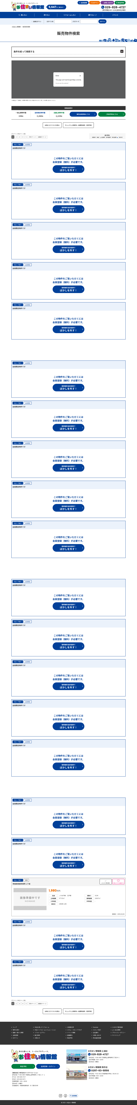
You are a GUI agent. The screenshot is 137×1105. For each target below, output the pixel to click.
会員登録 (84, 3)
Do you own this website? (62, 83)
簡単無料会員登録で (68, 168)
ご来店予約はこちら (112, 114)
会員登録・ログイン (48, 1066)
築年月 (121, 137)
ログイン (95, 3)
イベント (115, 15)
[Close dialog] (80, 76)
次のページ (32, 137)
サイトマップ (116, 1035)
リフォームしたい (70, 15)
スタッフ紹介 (97, 1030)
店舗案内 (69, 1035)
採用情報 (74, 1096)
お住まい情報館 (27, 6)
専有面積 (114, 137)
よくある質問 (116, 1030)
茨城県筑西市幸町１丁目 (21, 884)
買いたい (24, 15)
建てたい (91, 15)
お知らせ (37, 1038)
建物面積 (108, 137)
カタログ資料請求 (117, 1027)
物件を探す (16, 1030)
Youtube (95, 1027)
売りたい (47, 15)
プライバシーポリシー (119, 1032)
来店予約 (121, 3)
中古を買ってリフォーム (42, 1027)
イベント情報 (71, 1032)
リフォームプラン (40, 1032)
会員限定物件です (19, 148)
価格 (98, 137)
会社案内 (95, 1032)
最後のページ (42, 137)
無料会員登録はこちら (83, 114)
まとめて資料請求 (106, 883)
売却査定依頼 (97, 1038)
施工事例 (37, 1035)
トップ (15, 1027)
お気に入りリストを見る (52, 125)
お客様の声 (70, 1027)
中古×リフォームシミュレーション (45, 1030)
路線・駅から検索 (18, 1032)
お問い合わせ (108, 3)
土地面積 (102, 137)
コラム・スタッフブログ (74, 1030)
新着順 (94, 137)
